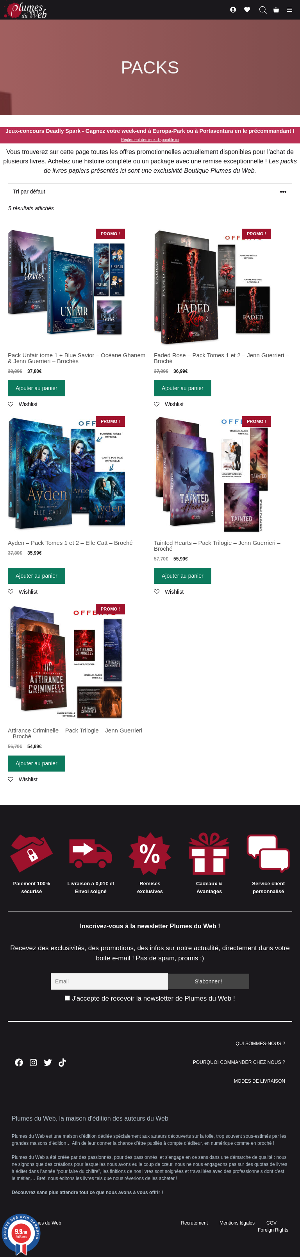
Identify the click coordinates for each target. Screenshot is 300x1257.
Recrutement (194, 1223)
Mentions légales (237, 1223)
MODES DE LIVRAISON (259, 1081)
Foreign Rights (273, 1230)
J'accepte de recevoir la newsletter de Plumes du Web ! (150, 998)
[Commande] (150, 191)
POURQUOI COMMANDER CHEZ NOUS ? (239, 1062)
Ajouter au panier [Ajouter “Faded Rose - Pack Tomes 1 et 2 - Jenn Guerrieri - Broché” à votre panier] (183, 388)
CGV (271, 1223)
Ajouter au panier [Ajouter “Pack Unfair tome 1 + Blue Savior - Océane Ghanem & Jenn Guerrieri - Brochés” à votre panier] (36, 388)
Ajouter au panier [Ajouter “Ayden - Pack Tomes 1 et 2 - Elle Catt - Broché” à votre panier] (36, 576)
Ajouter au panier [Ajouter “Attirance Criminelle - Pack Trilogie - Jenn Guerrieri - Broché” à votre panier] (36, 763)
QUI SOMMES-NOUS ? (260, 1043)
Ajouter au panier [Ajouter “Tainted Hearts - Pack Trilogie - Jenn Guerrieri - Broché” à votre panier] (183, 576)
